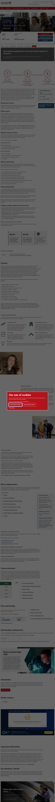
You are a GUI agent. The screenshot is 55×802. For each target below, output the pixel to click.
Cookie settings (12, 407)
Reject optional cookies (29, 404)
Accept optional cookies (15, 404)
